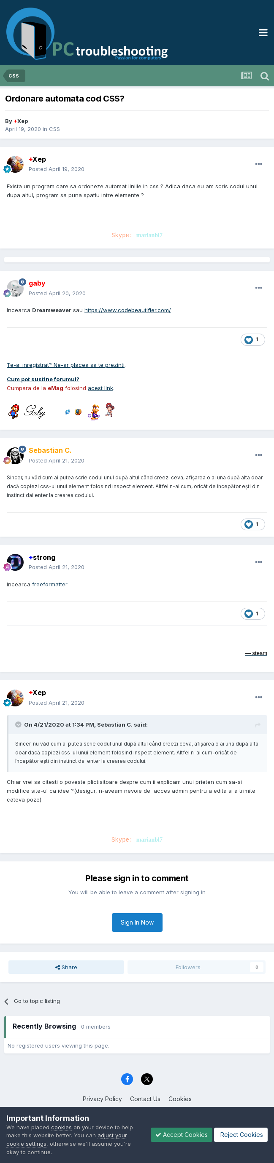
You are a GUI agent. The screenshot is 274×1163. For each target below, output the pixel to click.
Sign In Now (137, 922)
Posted (56, 169)
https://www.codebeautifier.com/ (127, 310)
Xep (21, 121)
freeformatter (50, 584)
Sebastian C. (115, 724)
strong (42, 557)
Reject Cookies (241, 1134)
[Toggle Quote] (19, 724)
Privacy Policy (102, 1098)
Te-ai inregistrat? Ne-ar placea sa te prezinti (66, 364)
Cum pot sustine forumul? (43, 379)
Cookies (180, 1098)
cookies (61, 1127)
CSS (54, 129)
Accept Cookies (181, 1134)
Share (66, 967)
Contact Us (145, 1098)
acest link (100, 388)
